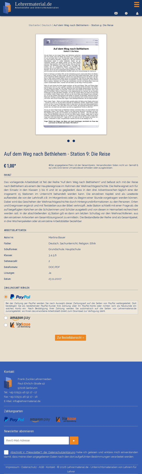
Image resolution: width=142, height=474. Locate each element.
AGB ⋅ (42, 467)
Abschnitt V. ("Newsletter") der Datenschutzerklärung (42, 452)
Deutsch (46, 25)
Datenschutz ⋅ (30, 467)
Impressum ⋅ (13, 467)
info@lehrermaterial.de (26, 401)
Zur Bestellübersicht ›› (70, 338)
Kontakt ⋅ (51, 467)
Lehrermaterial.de (36, 5)
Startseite (34, 25)
